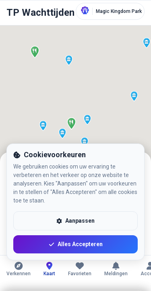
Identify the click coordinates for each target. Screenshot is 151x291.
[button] (77, 118)
